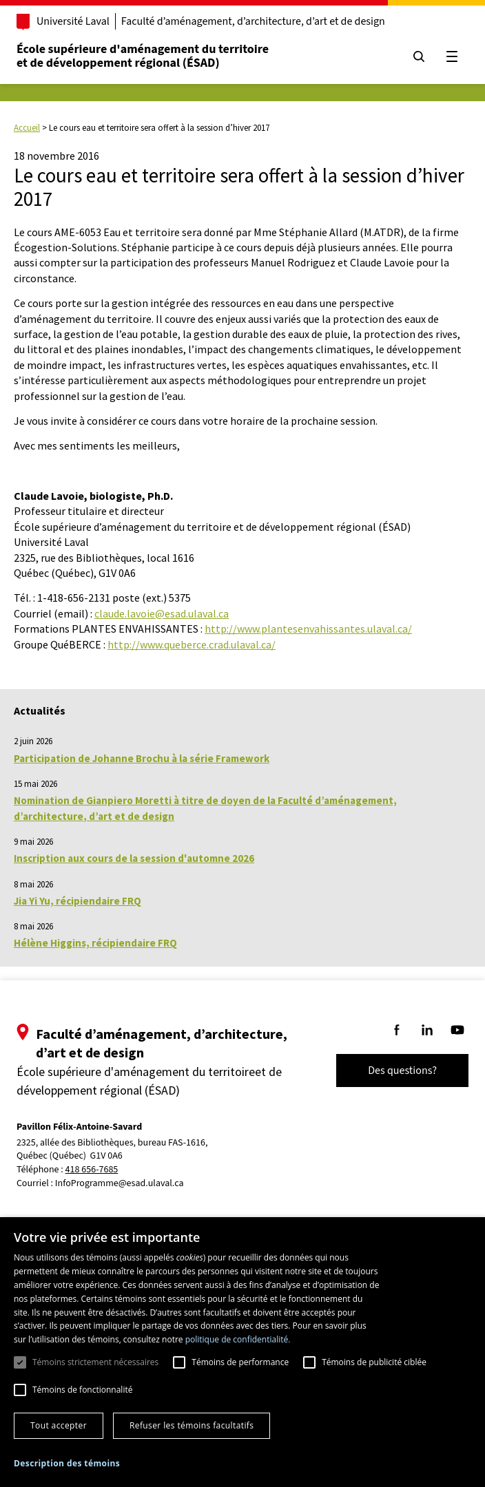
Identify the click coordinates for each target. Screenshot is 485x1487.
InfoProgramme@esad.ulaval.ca (120, 1183)
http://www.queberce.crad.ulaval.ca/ (191, 644)
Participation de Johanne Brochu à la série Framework (141, 758)
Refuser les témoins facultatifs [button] (192, 1425)
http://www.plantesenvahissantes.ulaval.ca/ (308, 628)
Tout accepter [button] (58, 1425)
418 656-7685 (93, 1170)
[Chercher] (417, 56)
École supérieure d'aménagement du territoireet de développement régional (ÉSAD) (144, 56)
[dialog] (242, 1352)
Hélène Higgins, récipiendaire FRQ (95, 942)
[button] (67, 1463)
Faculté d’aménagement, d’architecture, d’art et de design (254, 21)
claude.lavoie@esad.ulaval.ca (161, 613)
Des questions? (401, 1070)
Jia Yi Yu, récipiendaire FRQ (77, 900)
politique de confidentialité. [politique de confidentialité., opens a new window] (238, 1339)
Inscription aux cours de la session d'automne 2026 (134, 858)
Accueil (27, 128)
